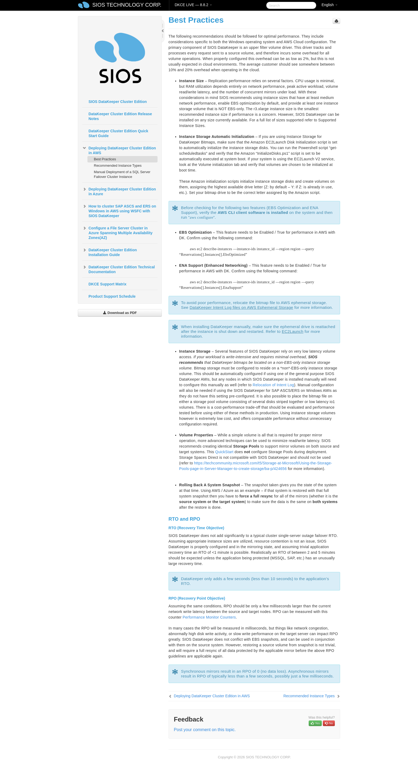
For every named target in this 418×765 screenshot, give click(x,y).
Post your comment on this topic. (205, 729)
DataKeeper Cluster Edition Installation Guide (109, 252)
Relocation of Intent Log (273, 385)
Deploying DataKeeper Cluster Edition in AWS (119, 150)
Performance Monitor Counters (209, 617)
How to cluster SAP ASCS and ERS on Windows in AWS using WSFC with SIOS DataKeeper (119, 210)
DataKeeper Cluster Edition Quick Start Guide (118, 133)
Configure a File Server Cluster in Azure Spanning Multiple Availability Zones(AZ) (117, 232)
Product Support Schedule (112, 296)
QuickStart (224, 452)
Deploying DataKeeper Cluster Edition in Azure (119, 191)
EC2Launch (292, 331)
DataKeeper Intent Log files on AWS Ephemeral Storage (241, 307)
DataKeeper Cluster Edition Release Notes (120, 116)
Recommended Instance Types (118, 166)
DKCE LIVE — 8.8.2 (193, 5)
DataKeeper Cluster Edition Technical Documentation (118, 269)
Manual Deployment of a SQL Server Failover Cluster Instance (122, 174)
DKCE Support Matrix (107, 284)
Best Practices (105, 159)
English (329, 5)
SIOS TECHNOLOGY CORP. (126, 5)
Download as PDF (120, 313)
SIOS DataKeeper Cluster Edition (118, 101)
